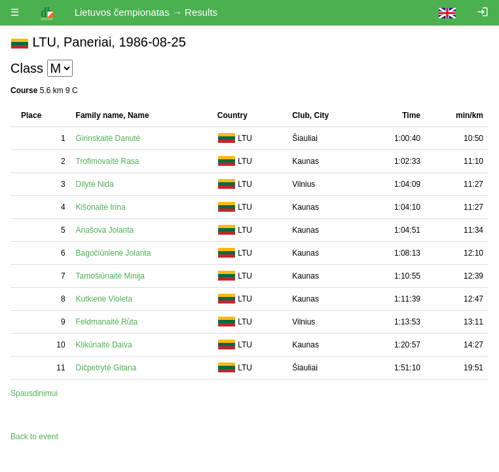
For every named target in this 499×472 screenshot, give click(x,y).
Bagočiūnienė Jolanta (113, 253)
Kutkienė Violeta (104, 299)
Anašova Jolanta (105, 230)
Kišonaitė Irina (101, 207)
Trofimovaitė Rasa (107, 161)
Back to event (34, 436)
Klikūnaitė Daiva (104, 344)
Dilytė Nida (95, 184)
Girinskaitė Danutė (108, 138)
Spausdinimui (34, 393)
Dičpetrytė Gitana (106, 367)
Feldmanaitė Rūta (107, 321)
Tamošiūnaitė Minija (110, 276)
